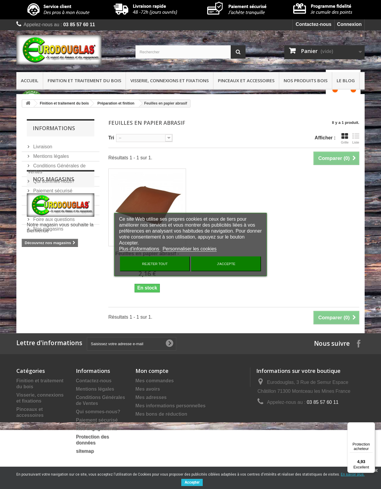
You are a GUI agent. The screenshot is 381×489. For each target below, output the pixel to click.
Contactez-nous (313, 24)
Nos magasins (47, 226)
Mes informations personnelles (170, 405)
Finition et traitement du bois (84, 80)
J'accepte (226, 264)
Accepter (192, 482)
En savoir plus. (353, 474)
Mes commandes (154, 380)
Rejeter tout (155, 264)
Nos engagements (52, 207)
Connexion (349, 24)
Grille (345, 138)
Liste (355, 138)
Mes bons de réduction (161, 414)
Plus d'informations (139, 248)
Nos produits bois (305, 80)
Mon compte (151, 370)
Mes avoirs (147, 389)
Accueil (29, 80)
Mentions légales (50, 153)
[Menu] (371, 425)
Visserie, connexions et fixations (169, 80)
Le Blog (346, 80)
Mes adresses (151, 397)
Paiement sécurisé (52, 188)
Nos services (46, 197)
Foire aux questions (53, 216)
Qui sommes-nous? (53, 178)
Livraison (42, 144)
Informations (54, 128)
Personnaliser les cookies (189, 248)
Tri (111, 137)
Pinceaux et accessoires (246, 80)
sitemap (85, 451)
